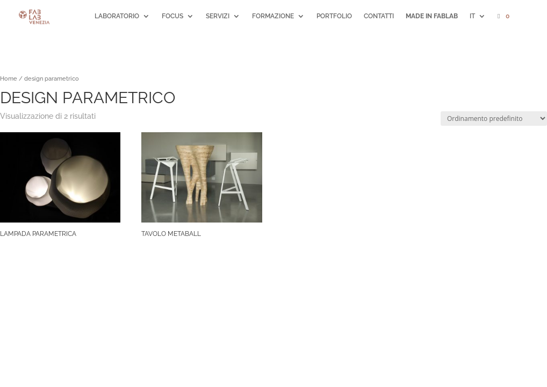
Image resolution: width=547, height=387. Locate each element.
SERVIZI (217, 16)
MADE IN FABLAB (432, 16)
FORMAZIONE (273, 16)
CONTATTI (379, 16)
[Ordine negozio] (494, 118)
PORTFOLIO (334, 16)
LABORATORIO (117, 16)
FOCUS (172, 16)
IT (472, 16)
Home (8, 78)
